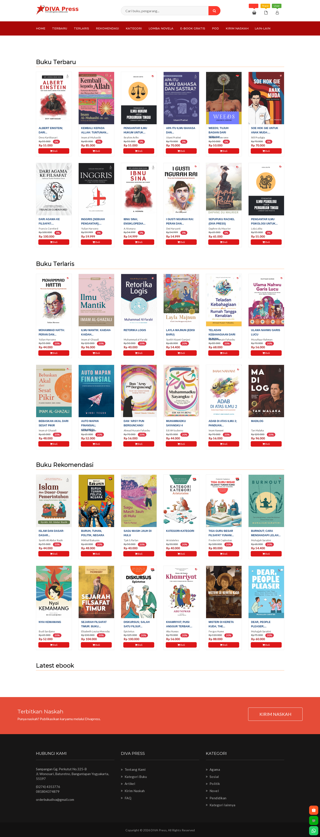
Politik (213, 784)
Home (40, 28)
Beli (54, 151)
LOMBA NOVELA (161, 28)
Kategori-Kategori (180, 530)
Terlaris (81, 28)
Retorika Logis (135, 330)
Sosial (212, 777)
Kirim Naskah (237, 28)
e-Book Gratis (192, 28)
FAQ (126, 798)
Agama (213, 769)
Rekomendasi (107, 28)
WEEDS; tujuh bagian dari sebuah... (219, 132)
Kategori (134, 28)
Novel (212, 791)
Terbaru (59, 28)
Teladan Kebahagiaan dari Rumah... (222, 334)
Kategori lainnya (220, 805)
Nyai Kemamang (50, 622)
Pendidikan (216, 798)
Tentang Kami (133, 769)
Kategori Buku (134, 777)
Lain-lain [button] (262, 28)
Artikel (128, 784)
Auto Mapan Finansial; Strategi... (90, 425)
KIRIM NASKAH (275, 714)
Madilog (257, 421)
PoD (215, 28)
